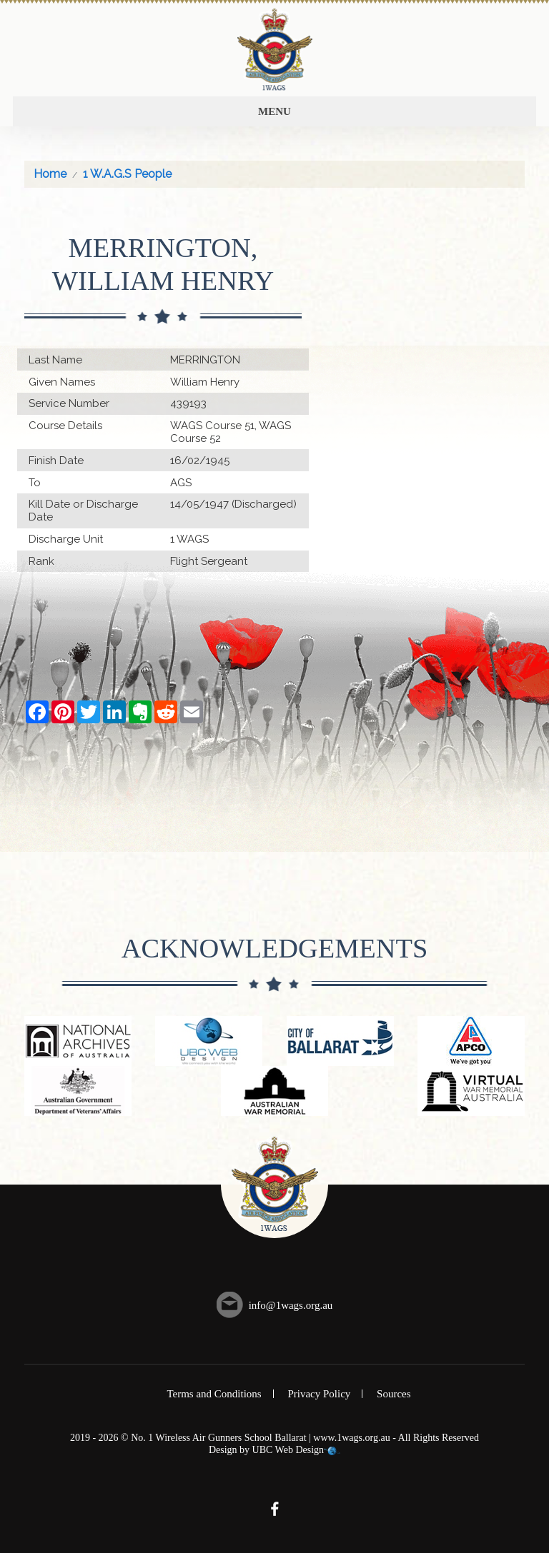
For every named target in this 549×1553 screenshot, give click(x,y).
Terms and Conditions (214, 1393)
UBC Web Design (288, 1449)
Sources (394, 1393)
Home (50, 174)
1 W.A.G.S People (127, 174)
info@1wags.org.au (291, 1305)
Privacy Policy (318, 1393)
